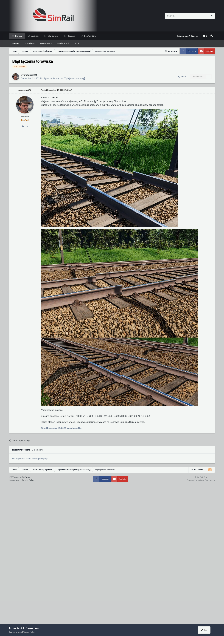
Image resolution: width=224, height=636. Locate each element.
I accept (206, 630)
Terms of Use (15, 632)
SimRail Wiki (90, 36)
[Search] (179, 16)
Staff (77, 43)
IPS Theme (14, 477)
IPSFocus (26, 477)
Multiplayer (53, 36)
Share (182, 76)
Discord (71, 36)
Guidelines (30, 43)
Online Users (46, 43)
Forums (15, 43)
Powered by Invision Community (201, 480)
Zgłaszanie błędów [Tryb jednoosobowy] (64, 78)
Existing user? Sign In (188, 36)
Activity (35, 36)
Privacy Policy (28, 480)
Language (14, 480)
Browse (18, 36)
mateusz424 (30, 75)
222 (25, 126)
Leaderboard (63, 43)
